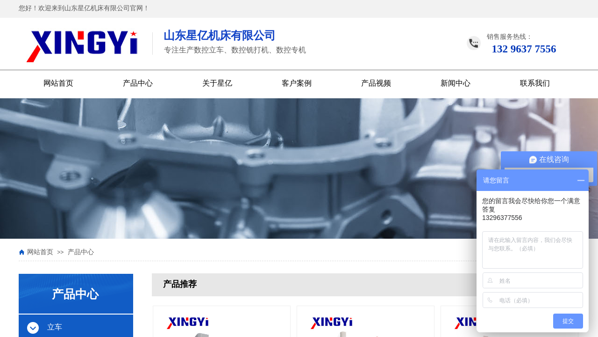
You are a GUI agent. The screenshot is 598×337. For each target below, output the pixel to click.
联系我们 (535, 83)
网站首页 (58, 83)
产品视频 (376, 83)
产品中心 (138, 83)
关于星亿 (217, 83)
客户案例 (297, 83)
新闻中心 (455, 83)
